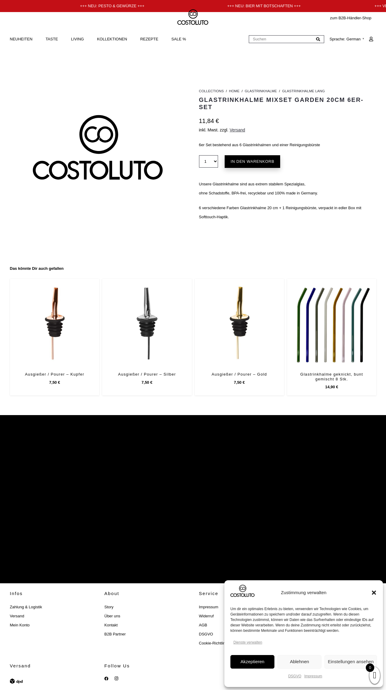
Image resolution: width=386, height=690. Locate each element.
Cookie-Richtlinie (214, 643)
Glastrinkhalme (261, 91)
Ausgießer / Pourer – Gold (239, 374)
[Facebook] (106, 679)
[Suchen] (286, 39)
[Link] (371, 39)
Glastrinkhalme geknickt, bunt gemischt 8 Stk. (331, 376)
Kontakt (111, 625)
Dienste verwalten (247, 642)
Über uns (112, 616)
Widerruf (206, 616)
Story (108, 607)
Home (234, 91)
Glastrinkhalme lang (303, 91)
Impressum (313, 676)
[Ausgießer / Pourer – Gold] (239, 323)
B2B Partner (115, 634)
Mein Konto (20, 625)
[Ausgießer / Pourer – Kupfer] (54, 323)
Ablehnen (299, 661)
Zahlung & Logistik (26, 607)
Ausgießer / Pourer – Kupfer (54, 374)
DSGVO (294, 676)
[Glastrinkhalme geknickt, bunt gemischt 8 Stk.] (331, 323)
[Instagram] (117, 678)
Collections (211, 91)
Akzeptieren (252, 661)
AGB (203, 625)
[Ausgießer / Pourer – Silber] (146, 323)
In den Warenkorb (252, 161)
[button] (374, 593)
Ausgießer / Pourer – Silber (147, 374)
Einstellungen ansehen (351, 661)
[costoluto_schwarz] (193, 18)
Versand (237, 130)
